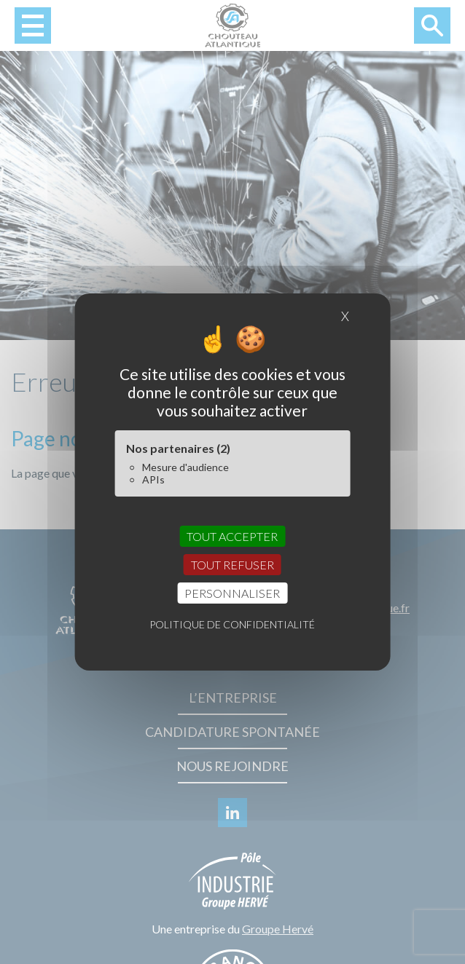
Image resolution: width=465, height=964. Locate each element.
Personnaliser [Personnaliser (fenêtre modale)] (232, 593)
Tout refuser (232, 565)
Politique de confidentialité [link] (232, 624)
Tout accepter (232, 535)
